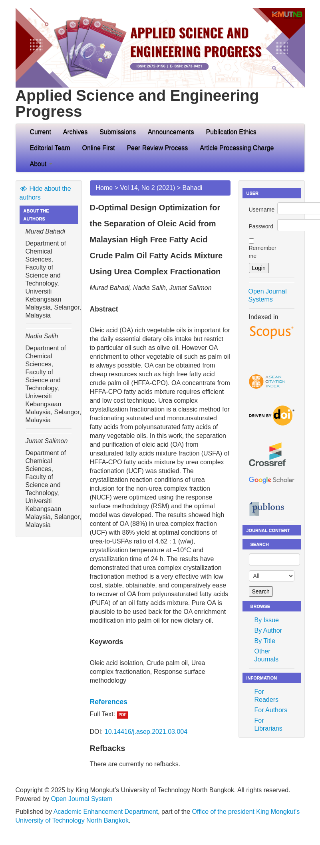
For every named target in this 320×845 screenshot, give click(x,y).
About (41, 163)
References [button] (108, 702)
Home (104, 187)
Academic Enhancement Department (106, 811)
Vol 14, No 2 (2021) (147, 187)
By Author (268, 630)
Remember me (262, 252)
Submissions (117, 131)
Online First (98, 147)
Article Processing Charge (237, 147)
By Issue (266, 620)
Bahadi (193, 187)
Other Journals (266, 655)
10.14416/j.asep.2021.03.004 (146, 731)
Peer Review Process (157, 147)
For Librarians (268, 724)
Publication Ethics (231, 131)
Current (40, 131)
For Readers (266, 695)
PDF (123, 715)
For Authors (271, 710)
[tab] (160, 702)
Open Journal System (81, 798)
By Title (264, 640)
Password (261, 226)
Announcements (171, 131)
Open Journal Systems (267, 295)
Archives (75, 131)
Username (262, 209)
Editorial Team (50, 147)
